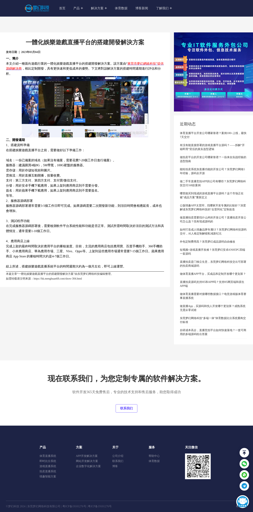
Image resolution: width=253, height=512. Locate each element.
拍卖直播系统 (48, 471)
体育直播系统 (48, 455)
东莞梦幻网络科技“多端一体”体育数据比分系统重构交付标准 (213, 320)
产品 (80, 8)
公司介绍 (117, 455)
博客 (115, 466)
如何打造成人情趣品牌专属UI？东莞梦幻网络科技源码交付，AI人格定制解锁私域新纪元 (213, 231)
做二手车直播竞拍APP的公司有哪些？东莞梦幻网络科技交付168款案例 (213, 183)
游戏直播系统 (48, 466)
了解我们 (164, 8)
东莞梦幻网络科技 (88, 273)
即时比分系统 (48, 461)
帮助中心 (154, 455)
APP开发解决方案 (87, 455)
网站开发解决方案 (87, 461)
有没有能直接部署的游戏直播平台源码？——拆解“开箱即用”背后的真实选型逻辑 (212, 147)
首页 (62, 8)
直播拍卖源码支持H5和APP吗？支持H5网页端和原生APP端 (212, 284)
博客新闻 (141, 8)
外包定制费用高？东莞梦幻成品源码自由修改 (207, 241)
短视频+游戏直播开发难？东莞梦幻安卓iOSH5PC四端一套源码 (212, 251)
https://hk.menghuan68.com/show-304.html (58, 278)
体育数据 (121, 8)
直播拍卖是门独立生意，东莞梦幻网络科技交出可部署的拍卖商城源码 (213, 263)
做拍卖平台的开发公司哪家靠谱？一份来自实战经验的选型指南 (213, 159)
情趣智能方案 (48, 476)
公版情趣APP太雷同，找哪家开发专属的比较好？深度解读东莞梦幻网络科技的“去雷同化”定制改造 (213, 207)
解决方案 (99, 8)
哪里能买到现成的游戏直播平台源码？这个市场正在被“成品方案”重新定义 (212, 195)
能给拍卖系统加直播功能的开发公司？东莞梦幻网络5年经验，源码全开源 (212, 171)
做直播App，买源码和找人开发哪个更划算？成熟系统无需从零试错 (212, 308)
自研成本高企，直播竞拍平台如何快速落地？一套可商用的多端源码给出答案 (213, 332)
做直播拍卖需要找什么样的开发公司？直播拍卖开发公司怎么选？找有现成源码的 (213, 219)
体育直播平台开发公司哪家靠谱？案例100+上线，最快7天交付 (213, 135)
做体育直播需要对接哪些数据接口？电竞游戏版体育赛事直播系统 (213, 296)
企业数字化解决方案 (88, 466)
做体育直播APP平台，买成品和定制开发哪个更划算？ (213, 273)
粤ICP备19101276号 (74, 506)
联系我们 (126, 408)
